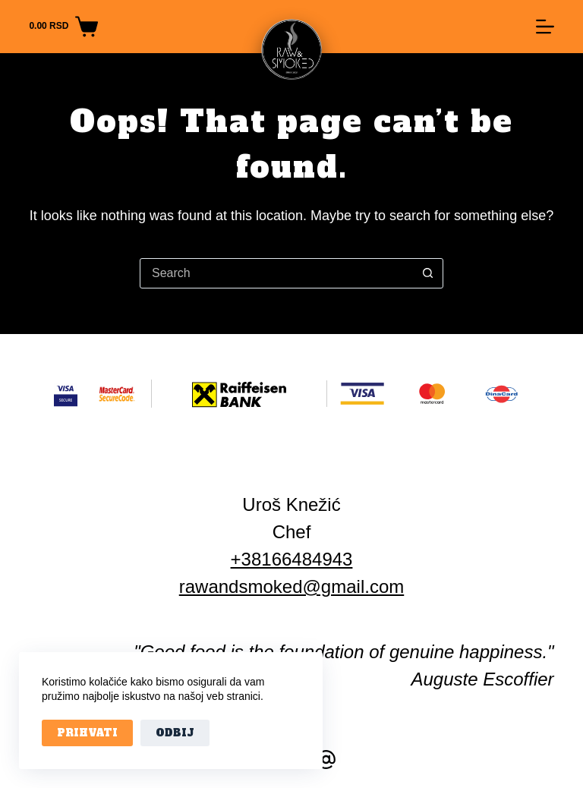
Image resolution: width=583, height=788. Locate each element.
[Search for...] (276, 273)
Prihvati (87, 733)
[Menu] (545, 26)
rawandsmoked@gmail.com (291, 586)
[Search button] (427, 273)
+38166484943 (292, 559)
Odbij (175, 733)
